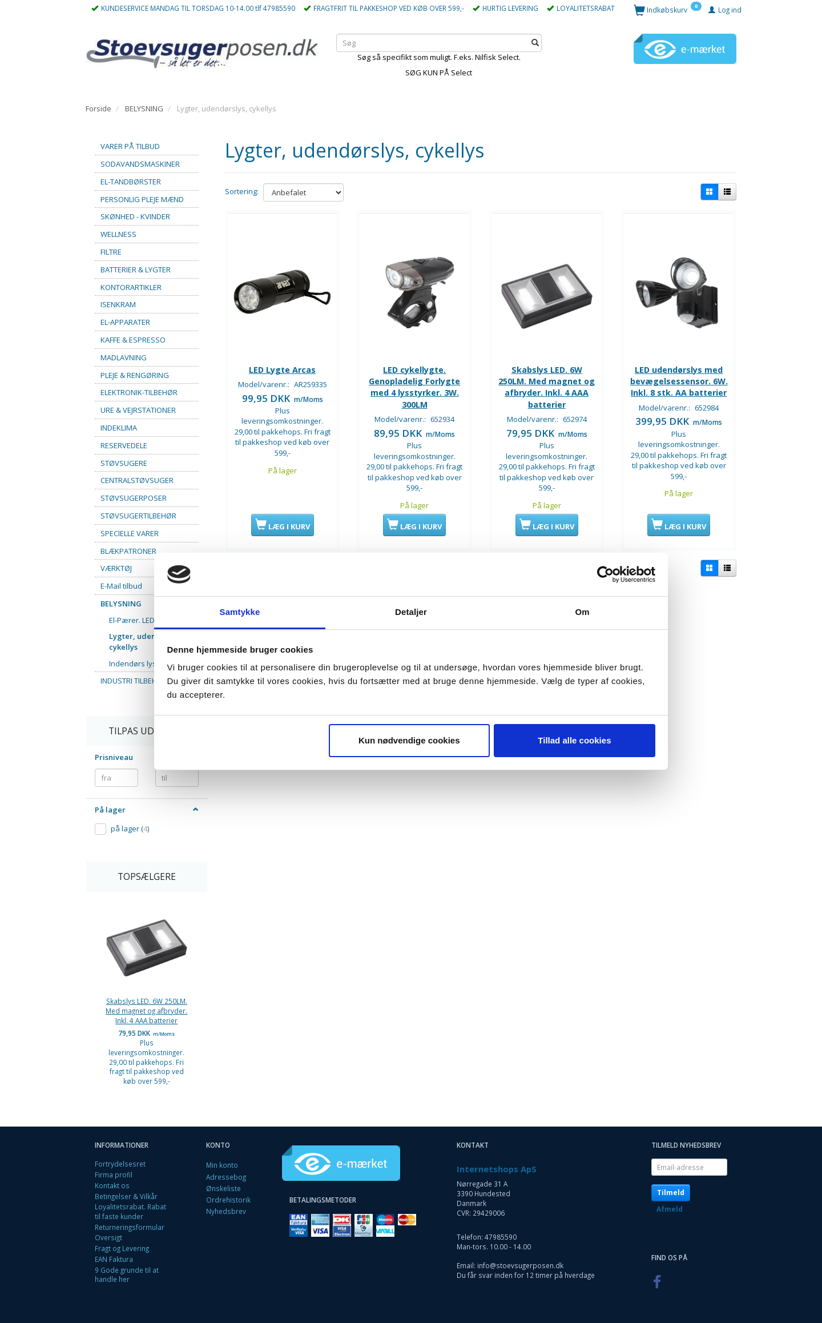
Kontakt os (112, 1185)
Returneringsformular (129, 1227)
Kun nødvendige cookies (409, 740)
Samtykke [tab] (240, 612)
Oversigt (108, 1237)
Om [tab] (582, 612)
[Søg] (535, 42)
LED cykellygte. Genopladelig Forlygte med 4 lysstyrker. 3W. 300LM (414, 385)
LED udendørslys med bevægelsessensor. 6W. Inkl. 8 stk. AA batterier (679, 385)
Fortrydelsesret (120, 1163)
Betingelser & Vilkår (126, 1196)
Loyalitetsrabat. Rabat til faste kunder (130, 1211)
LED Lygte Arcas (282, 368)
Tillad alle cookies (574, 740)
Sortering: (242, 191)
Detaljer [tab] (411, 612)
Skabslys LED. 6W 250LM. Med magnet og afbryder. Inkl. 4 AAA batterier (146, 1010)
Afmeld (669, 1209)
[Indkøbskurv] (667, 9)
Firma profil (113, 1174)
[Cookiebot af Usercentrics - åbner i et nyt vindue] (605, 574)
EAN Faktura (114, 1259)
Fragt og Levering (122, 1248)
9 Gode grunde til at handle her (127, 1274)
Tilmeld (670, 1192)
